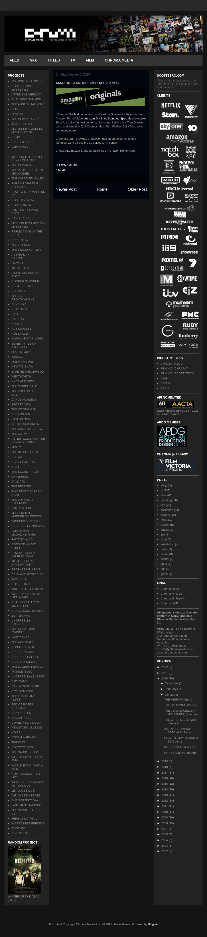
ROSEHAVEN (20, 333)
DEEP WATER (20, 414)
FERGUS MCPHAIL (24, 818)
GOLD (15, 109)
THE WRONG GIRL (24, 409)
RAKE (15, 466)
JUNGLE (17, 356)
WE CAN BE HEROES (26, 795)
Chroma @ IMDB (171, 593)
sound (164, 554)
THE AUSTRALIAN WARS (28, 104)
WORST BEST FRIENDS (27, 823)
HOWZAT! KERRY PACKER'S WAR (23, 554)
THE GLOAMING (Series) (180, 705)
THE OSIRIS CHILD (24, 386)
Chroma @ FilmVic (172, 598)
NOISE (15, 732)
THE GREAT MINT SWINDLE (23, 630)
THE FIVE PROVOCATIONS (22, 297)
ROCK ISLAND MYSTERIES (21, 87)
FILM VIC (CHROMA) (174, 368)
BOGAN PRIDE (21, 717)
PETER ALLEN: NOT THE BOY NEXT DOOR (28, 440)
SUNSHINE (18, 304)
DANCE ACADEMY (24, 399)
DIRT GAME (19, 681)
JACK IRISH (19, 579)
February (171, 689)
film (162, 505)
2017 (165, 772)
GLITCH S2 (18, 291)
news (163, 519)
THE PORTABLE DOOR (27, 81)
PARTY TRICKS (21, 508)
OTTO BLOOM (20, 419)
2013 (165, 795)
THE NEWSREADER (25, 119)
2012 (165, 800)
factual (164, 559)
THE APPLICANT (22, 642)
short (163, 539)
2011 (165, 806)
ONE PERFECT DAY (25, 800)
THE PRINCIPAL (22, 486)
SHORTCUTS (20, 833)
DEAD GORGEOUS (24, 661)
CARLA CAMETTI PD (25, 686)
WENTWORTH (21, 376)
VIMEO (165, 383)
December (172, 683)
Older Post (137, 189)
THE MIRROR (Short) (178, 699)
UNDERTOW (19, 240)
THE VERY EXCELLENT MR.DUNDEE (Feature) (181, 712)
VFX (33, 60)
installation (167, 544)
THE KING (18, 742)
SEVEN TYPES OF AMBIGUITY (23, 345)
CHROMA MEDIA (119, 60)
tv (59, 169)
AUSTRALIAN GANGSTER (20, 256)
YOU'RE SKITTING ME (26, 424)
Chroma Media (169, 588)
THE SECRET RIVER (25, 471)
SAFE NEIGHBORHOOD (27, 371)
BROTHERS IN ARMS (25, 569)
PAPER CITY (19, 147)
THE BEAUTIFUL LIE (25, 452)
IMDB (164, 378)
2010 (165, 812)
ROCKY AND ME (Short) (180, 752)
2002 (165, 851)
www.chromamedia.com (172, 652)
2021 (165, 673)
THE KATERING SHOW (26, 429)
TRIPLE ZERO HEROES (27, 666)
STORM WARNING (24, 737)
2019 (165, 761)
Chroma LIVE (169, 603)
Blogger (153, 924)
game (164, 574)
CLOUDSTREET (22, 584)
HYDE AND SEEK (23, 381)
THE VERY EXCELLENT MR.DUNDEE (27, 171)
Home (102, 189)
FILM (90, 60)
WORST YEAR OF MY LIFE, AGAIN (26, 595)
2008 (165, 823)
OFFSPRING (19, 476)
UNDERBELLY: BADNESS (21, 622)
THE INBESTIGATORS (26, 249)
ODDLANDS (19, 324)
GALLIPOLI (18, 481)
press (164, 549)
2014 (165, 789)
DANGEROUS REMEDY (27, 610)
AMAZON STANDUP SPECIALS (24, 185)
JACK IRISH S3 (21, 124)
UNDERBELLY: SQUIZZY (28, 526)
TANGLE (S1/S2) (22, 671)
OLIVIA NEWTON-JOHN (27, 338)
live (162, 534)
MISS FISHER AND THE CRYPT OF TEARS (27, 158)
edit (162, 568)
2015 (165, 783)
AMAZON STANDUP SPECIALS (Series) (178, 730)
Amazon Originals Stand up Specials (107, 118)
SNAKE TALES (21, 713)
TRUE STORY (20, 351)
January (170, 694)
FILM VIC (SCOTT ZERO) (177, 373)
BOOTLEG (18, 828)
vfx (64, 169)
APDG (164, 388)
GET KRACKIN (21, 328)
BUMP (15, 137)
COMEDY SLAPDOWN (26, 722)
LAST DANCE (20, 637)
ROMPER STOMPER (25, 281)
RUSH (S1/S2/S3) (22, 652)
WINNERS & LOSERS (25, 521)
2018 (165, 766)
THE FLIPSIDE (21, 244)
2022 (165, 667)
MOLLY (16, 447)
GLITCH (16, 457)
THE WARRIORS (22, 361)
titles (163, 495)
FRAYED (17, 263)
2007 (165, 828)
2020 (165, 678)
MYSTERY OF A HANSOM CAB (21, 562)
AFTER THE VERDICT (26, 94)
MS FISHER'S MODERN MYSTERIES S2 (27, 130)
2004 (165, 840)
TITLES (54, 60)
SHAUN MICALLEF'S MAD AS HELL (25, 604)
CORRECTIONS (22, 747)
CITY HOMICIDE (22, 691)
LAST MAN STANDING (26, 805)
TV (73, 60)
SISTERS (17, 319)
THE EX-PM (19, 433)
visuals (164, 524)
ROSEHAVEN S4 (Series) (180, 747)
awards (165, 514)
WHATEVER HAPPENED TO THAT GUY (27, 783)
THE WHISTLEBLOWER (27, 178)
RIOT (14, 314)
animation (166, 510)
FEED (14, 60)
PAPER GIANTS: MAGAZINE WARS (23, 532)
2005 (165, 834)
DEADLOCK (19, 309)
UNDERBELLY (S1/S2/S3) (28, 676)
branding (166, 500)
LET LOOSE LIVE (22, 790)
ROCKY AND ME (22, 205)
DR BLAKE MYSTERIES (27, 574)
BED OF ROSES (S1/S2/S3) (22, 706)
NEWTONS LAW (22, 366)
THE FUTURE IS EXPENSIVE (22, 501)
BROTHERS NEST (23, 286)
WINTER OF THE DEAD (27, 589)
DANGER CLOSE (22, 218)
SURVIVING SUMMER (26, 99)
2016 (165, 778)
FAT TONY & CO (22, 539)
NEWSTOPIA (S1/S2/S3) (27, 727)
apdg (163, 564)
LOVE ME (17, 114)
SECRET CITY (20, 404)
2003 (165, 845)
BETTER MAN (20, 615)
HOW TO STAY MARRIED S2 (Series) (181, 739)
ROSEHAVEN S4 (22, 200)
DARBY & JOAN (21, 142)
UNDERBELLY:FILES (25, 657)
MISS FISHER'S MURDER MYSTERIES (26, 514)
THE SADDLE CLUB (24, 752)
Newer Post (66, 189)
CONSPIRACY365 (23, 647)
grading (165, 529)
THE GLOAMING (22, 165)
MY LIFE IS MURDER (25, 268)
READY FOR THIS (23, 461)
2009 (165, 817)
